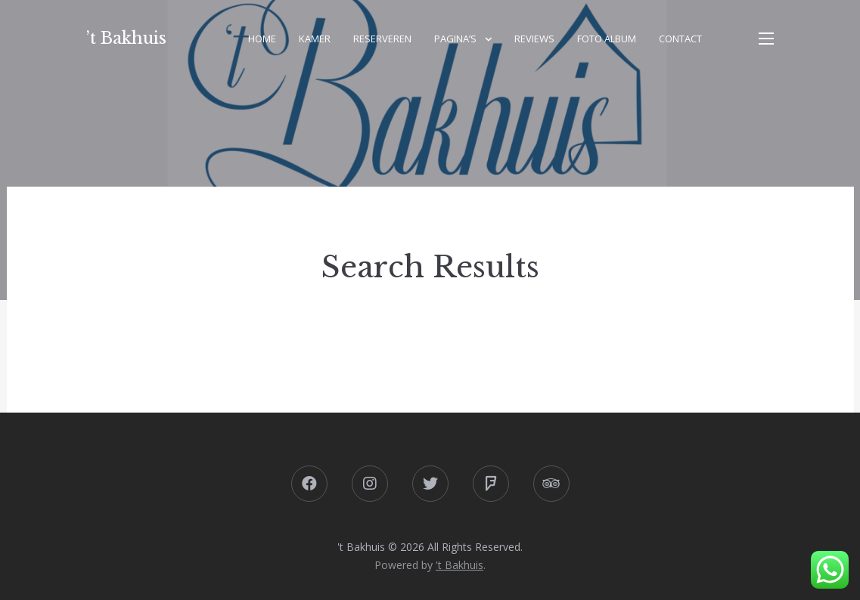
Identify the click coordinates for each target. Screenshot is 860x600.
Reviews (534, 38)
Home (262, 38)
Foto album (606, 38)
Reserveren (382, 38)
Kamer (315, 38)
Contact (680, 38)
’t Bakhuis (126, 38)
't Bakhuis (459, 565)
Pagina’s (455, 38)
